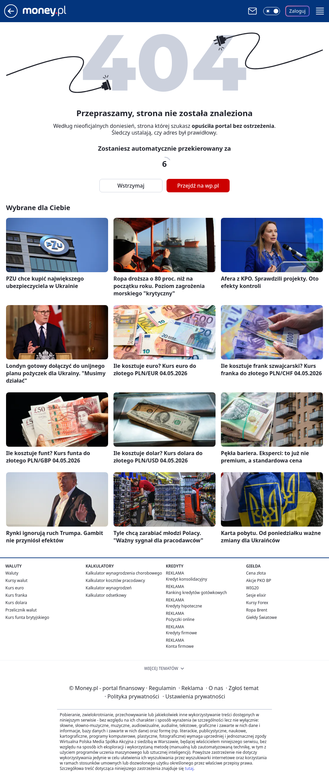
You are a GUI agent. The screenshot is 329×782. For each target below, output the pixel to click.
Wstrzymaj (130, 185)
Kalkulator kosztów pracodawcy (115, 580)
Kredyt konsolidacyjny (186, 579)
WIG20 (252, 588)
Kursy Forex (257, 602)
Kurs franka (16, 595)
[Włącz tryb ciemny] (271, 11)
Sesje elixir (256, 595)
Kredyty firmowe (181, 633)
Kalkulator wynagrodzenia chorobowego (124, 573)
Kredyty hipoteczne (184, 606)
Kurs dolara (16, 602)
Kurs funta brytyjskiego (27, 617)
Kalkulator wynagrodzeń (109, 588)
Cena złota (256, 573)
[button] (320, 11)
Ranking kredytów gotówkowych (196, 592)
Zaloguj (297, 11)
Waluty (11, 573)
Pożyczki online (180, 619)
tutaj (189, 768)
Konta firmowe (180, 646)
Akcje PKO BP (258, 580)
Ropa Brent (256, 610)
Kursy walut (16, 580)
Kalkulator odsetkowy (106, 595)
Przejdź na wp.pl (198, 185)
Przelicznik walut (21, 610)
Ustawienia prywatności (193, 696)
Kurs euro (14, 588)
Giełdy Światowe (261, 617)
